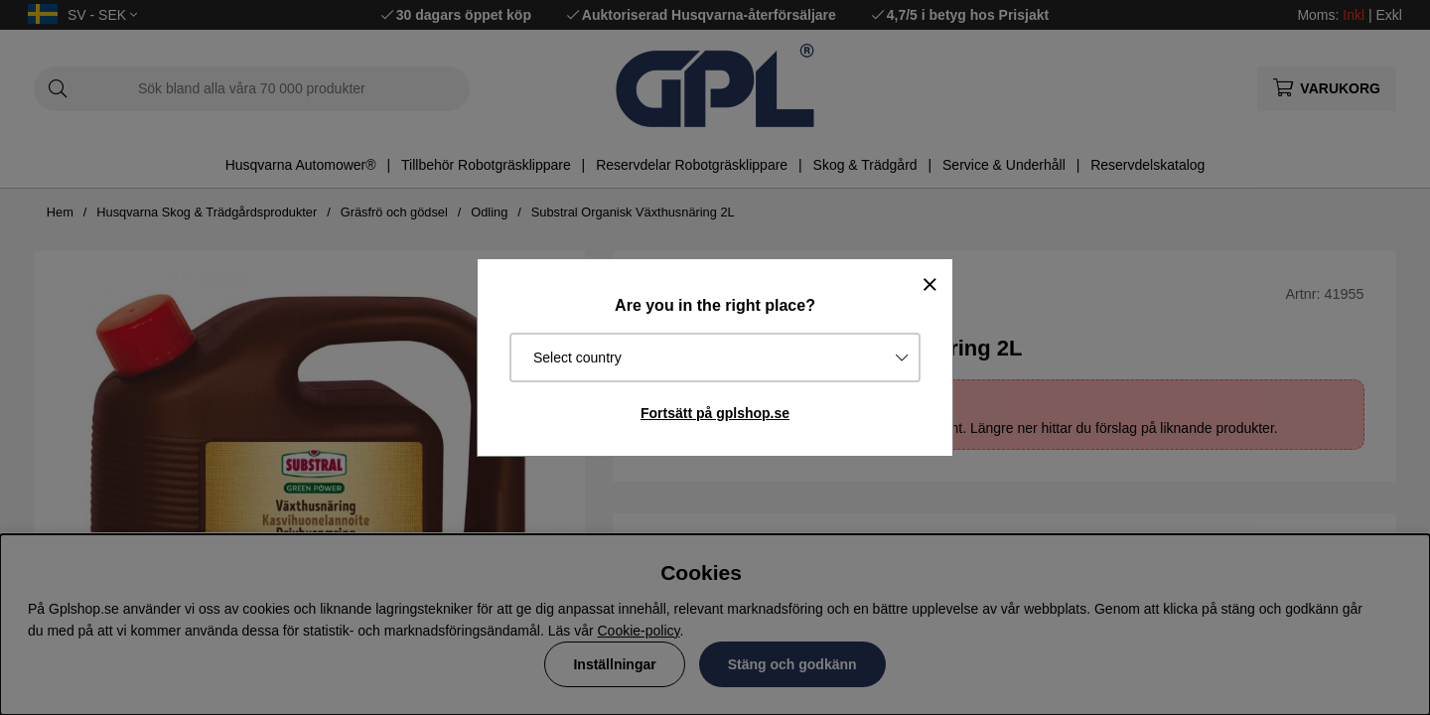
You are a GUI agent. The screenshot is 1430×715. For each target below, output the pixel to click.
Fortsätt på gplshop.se (715, 413)
